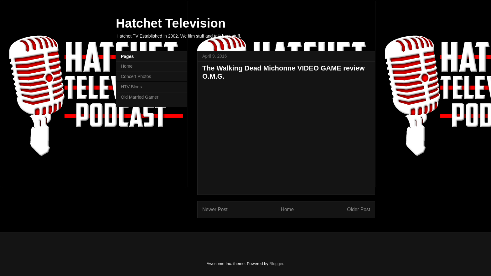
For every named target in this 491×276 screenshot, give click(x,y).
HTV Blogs (131, 86)
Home (287, 209)
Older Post (358, 209)
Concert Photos (136, 76)
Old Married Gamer (139, 97)
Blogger (276, 263)
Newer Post (215, 209)
